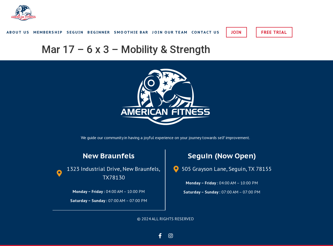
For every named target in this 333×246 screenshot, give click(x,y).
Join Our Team (169, 32)
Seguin (75, 32)
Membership (48, 32)
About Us (18, 32)
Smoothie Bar (131, 32)
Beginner (98, 32)
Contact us (205, 32)
